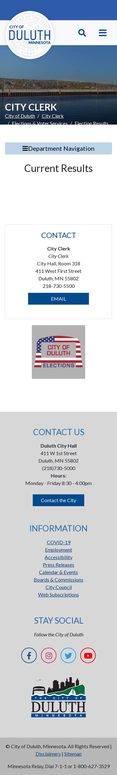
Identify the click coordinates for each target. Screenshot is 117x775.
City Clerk (53, 116)
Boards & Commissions (58, 579)
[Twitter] (68, 656)
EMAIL (58, 299)
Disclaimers (48, 754)
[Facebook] (29, 656)
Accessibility (58, 557)
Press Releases (58, 565)
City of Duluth (20, 116)
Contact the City (58, 500)
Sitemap (73, 754)
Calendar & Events (58, 572)
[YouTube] (88, 656)
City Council (59, 587)
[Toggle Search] (82, 33)
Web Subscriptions (58, 594)
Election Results (92, 123)
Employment (58, 550)
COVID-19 (59, 542)
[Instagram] (48, 656)
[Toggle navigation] (103, 33)
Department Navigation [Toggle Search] (58, 148)
